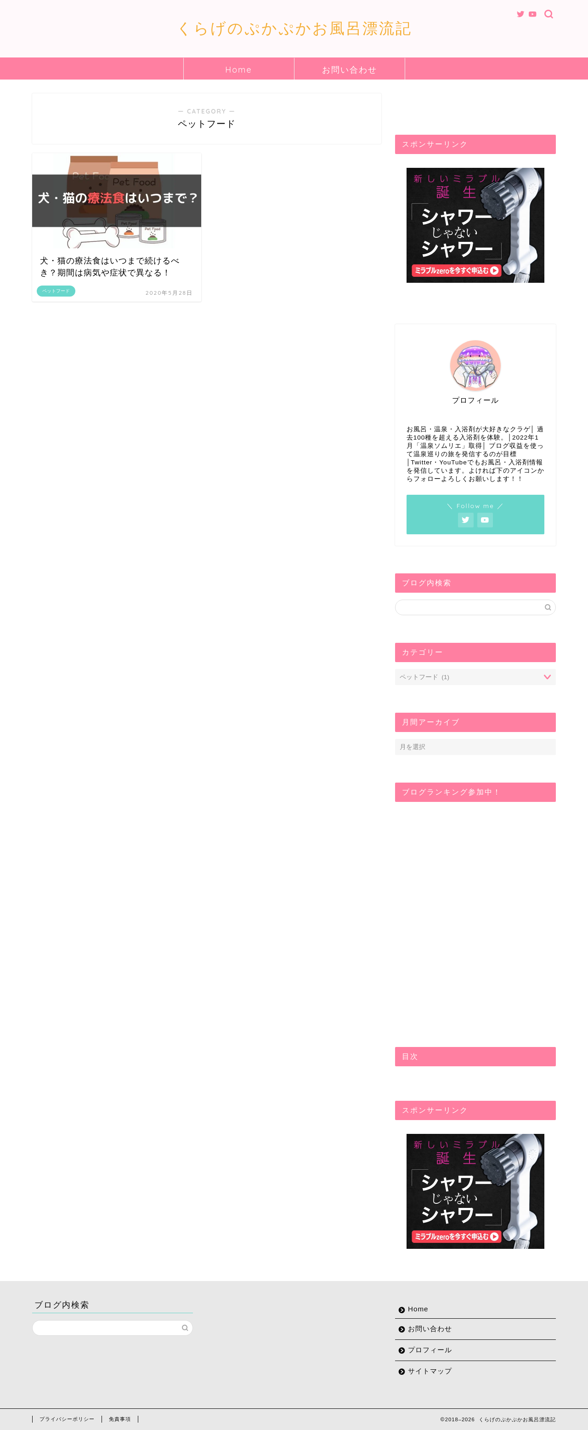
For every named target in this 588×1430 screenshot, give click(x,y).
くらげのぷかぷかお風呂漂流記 (294, 27)
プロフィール (430, 1350)
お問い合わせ (349, 69)
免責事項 (120, 1419)
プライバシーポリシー (67, 1419)
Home (238, 69)
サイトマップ (430, 1371)
